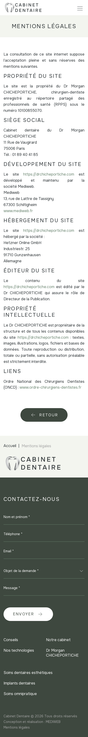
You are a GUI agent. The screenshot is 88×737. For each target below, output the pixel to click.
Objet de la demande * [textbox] (21, 571)
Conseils (11, 639)
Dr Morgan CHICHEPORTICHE (62, 653)
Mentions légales (17, 727)
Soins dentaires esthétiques (28, 672)
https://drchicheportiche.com (48, 174)
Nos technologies (19, 650)
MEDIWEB (53, 722)
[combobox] (44, 571)
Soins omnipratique (20, 693)
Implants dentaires (19, 683)
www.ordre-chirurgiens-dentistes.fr (50, 387)
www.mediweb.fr (18, 210)
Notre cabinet (58, 639)
